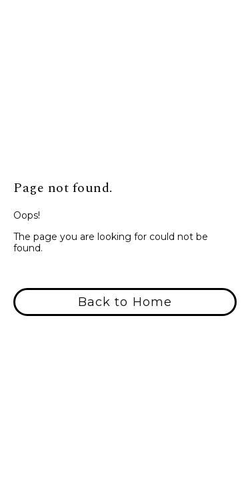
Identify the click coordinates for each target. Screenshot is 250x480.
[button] (125, 302)
